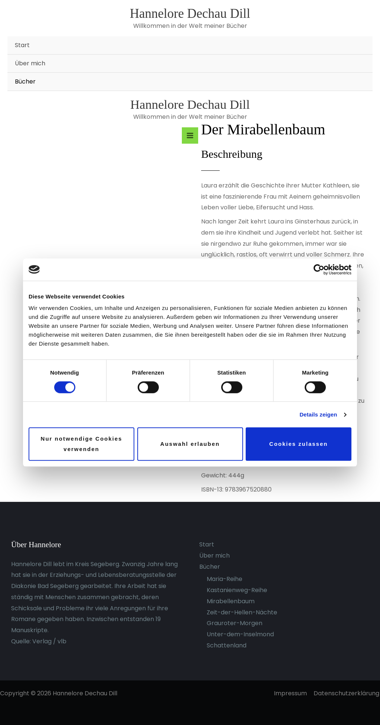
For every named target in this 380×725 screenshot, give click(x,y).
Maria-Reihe (224, 579)
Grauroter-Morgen (234, 623)
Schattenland (226, 645)
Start (22, 45)
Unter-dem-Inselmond (240, 634)
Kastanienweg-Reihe (237, 590)
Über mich (30, 63)
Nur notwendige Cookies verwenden (81, 444)
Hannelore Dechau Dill (190, 13)
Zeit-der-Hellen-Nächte (242, 612)
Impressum (291, 693)
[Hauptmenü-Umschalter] (190, 135)
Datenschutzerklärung (347, 693)
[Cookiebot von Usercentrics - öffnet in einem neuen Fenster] (318, 269)
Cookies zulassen (298, 444)
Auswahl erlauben (190, 444)
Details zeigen (318, 414)
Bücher (25, 81)
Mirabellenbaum (231, 601)
